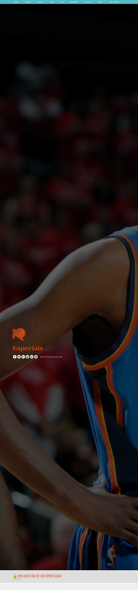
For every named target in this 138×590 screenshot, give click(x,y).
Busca (124, 2)
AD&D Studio (114, 2)
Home (16, 2)
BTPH (52, 2)
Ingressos (74, 2)
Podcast (40, 2)
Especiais (87, 2)
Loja (62, 2)
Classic (28, 2)
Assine (100, 2)
